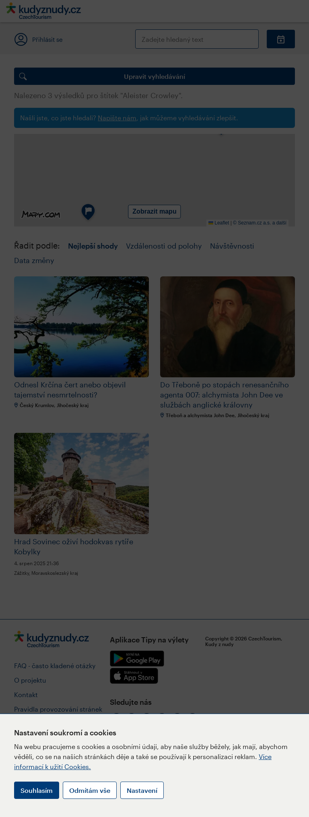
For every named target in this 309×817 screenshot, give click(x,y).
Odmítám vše (89, 790)
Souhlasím (37, 790)
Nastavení (142, 790)
